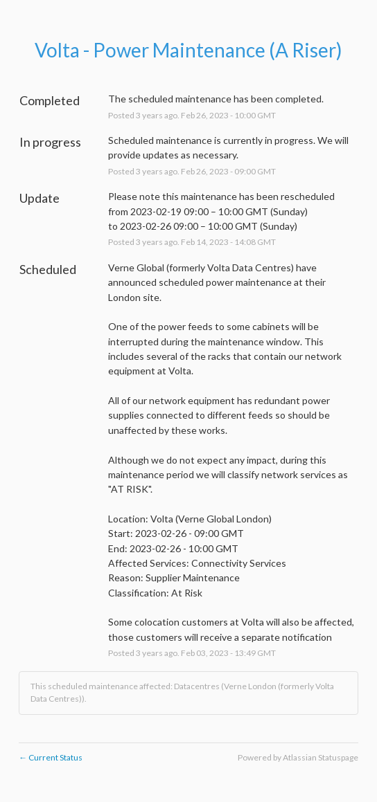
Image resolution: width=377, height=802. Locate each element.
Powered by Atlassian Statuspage (298, 757)
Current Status (50, 757)
